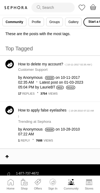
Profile (36, 22)
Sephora (15, 7)
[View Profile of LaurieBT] (47, 87)
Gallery (73, 22)
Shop (24, 188)
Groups (54, 22)
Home (10, 188)
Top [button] (7, 156)
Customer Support (32, 70)
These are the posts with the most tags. (37, 34)
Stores (89, 188)
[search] (53, 7)
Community (71, 188)
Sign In (52, 184)
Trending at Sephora (34, 122)
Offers (38, 188)
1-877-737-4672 (27, 173)
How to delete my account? (55, 64)
